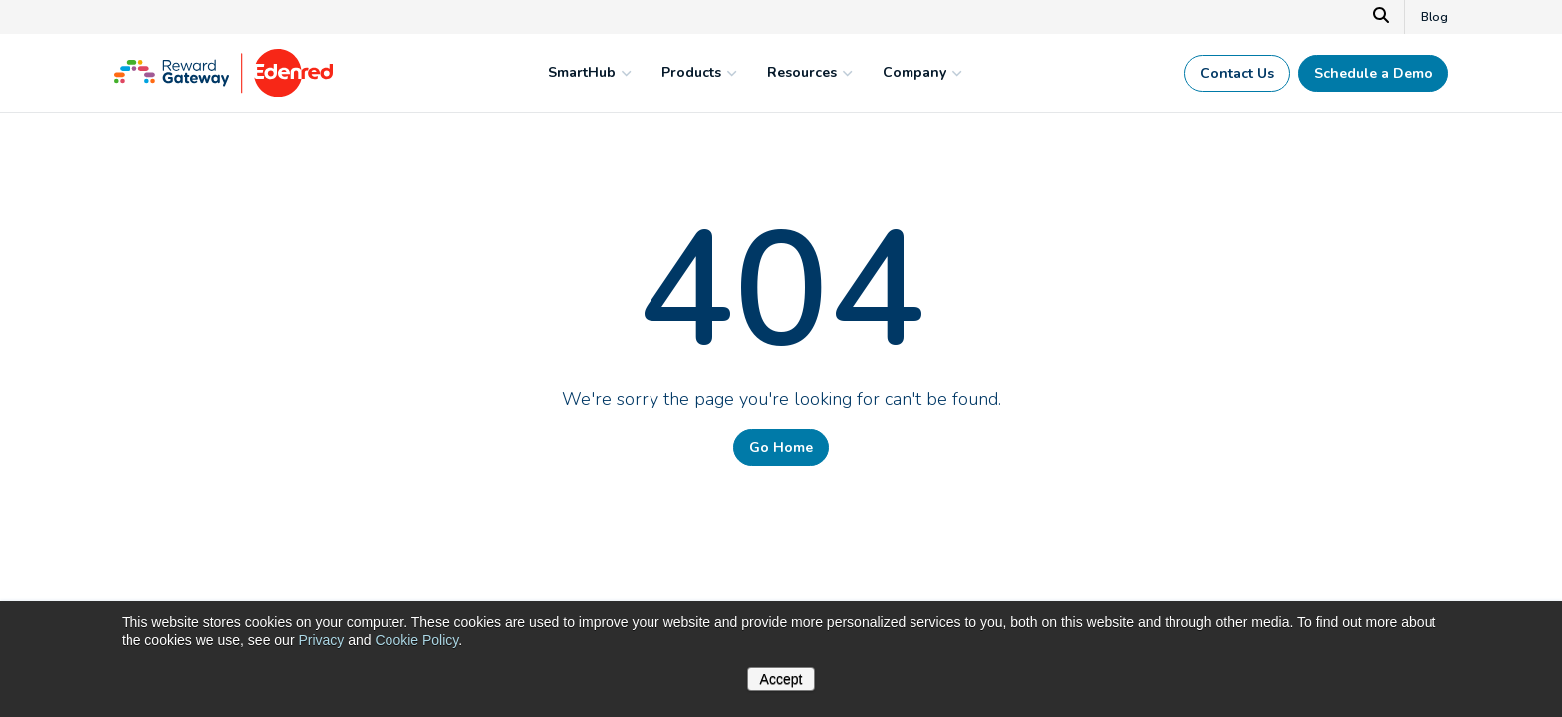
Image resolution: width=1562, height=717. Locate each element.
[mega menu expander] (624, 73)
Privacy (321, 640)
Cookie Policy (416, 640)
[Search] (1381, 17)
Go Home (781, 447)
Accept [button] (781, 679)
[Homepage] (223, 92)
